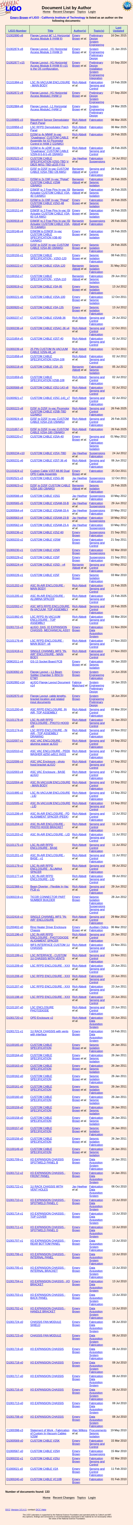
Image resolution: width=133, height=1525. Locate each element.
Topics (81, 11)
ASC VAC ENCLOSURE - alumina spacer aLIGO (46, 742)
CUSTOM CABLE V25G (45, 495)
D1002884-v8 (14, 106)
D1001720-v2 (14, 1017)
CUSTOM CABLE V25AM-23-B (49, 517)
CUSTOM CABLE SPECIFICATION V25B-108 (47, 379)
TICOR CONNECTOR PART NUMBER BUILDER (47, 898)
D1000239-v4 (14, 349)
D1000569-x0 (14, 1440)
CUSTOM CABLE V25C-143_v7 (50, 398)
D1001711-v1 (14, 1227)
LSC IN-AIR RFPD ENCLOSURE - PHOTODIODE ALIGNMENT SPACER (49, 937)
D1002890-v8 (14, 35)
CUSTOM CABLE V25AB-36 (47, 317)
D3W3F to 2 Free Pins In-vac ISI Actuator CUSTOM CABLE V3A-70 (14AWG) (50, 224)
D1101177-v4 (14, 876)
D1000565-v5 (14, 503)
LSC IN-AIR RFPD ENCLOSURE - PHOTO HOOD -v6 (49, 723)
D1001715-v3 (14, 627)
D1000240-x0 (14, 1479)
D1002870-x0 (14, 695)
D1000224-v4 (14, 564)
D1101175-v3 (14, 844)
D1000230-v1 (14, 550)
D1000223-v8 (14, 408)
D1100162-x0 (14, 1076)
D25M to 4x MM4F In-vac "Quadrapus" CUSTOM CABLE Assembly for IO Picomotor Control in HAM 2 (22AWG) (49, 139)
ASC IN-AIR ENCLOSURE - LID (50, 834)
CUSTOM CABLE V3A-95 (46, 286)
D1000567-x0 (14, 1451)
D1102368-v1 (14, 886)
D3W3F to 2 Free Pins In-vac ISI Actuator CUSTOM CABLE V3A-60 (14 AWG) (50, 213)
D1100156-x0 (14, 1138)
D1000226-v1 (14, 575)
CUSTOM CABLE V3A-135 (47, 307)
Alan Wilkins (79, 1430)
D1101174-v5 (14, 730)
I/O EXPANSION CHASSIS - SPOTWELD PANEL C (47, 1202)
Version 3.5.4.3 (18, 1509)
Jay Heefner (79, 158)
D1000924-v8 (14, 418)
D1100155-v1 (14, 255)
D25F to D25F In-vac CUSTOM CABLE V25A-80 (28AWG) (49, 246)
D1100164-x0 (14, 1055)
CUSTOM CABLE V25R (45, 550)
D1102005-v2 (14, 803)
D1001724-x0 (14, 1321)
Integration (95, 78)
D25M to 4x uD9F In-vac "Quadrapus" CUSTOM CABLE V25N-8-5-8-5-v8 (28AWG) (49, 151)
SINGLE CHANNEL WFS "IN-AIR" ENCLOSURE (48, 918)
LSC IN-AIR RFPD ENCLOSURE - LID (42, 878)
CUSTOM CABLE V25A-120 (47, 265)
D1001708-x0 (14, 1416)
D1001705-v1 (14, 1267)
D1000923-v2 (14, 485)
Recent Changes (64, 11)
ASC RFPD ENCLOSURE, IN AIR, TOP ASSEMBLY (48, 711)
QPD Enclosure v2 (41, 1017)
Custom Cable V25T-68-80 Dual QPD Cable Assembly (50, 472)
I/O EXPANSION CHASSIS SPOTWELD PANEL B (47, 1161)
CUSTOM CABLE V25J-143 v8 (49, 387)
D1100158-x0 (14, 1117)
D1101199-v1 (14, 955)
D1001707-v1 (14, 1240)
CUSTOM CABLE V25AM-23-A (49, 525)
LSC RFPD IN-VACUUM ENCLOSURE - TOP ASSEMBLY (45, 619)
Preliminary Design (96, 37)
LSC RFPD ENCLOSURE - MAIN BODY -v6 (47, 642)
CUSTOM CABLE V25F (45, 575)
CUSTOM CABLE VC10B (46, 1479)
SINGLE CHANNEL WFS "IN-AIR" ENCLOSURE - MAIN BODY (48, 654)
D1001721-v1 (14, 1031)
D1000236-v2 (14, 532)
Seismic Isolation (94, 184)
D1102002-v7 (14, 606)
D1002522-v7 (14, 158)
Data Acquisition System (96, 633)
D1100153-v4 (14, 244)
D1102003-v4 (14, 771)
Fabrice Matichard (78, 684)
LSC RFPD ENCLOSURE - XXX (50, 965)
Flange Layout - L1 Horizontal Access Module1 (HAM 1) (48, 108)
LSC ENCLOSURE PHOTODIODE (42, 1009)
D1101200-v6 (14, 709)
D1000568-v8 (14, 387)
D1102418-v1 (14, 651)
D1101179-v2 (14, 865)
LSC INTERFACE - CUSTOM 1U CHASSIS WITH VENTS (48, 957)
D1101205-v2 (14, 595)
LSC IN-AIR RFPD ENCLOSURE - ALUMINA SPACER (46, 868)
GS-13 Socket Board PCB (46, 661)
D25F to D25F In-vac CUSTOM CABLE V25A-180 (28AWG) (49, 431)
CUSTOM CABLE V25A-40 (47, 436)
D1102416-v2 (14, 916)
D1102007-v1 (14, 740)
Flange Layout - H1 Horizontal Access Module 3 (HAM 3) (48, 51)
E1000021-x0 (14, 1468)
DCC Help (41, 1509)
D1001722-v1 (14, 1186)
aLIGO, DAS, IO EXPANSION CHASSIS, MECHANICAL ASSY (50, 629)
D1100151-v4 (14, 210)
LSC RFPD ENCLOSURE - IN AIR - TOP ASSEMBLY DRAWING (48, 733)
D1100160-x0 (14, 1096)
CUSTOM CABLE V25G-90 (47, 478)
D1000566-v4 (14, 495)
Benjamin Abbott (78, 170)
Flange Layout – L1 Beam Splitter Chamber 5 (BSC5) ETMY (46, 675)
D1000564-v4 (14, 510)
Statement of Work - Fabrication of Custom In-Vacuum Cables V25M (49, 1433)
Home (46, 11)
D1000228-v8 (14, 148)
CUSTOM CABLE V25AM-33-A (49, 510)
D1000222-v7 (14, 265)
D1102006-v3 (14, 761)
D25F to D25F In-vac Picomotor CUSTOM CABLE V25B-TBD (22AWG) (49, 411)
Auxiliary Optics (98, 927)
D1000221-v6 (14, 296)
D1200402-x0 (14, 927)
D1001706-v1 (14, 1254)
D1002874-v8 (14, 49)
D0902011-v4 (14, 661)
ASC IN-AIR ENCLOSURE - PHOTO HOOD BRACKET (47, 826)
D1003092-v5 (14, 671)
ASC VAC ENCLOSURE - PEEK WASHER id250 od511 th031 (50, 753)
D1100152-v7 (14, 276)
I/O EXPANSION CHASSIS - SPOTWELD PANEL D (47, 1229)
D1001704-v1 (14, 1281)
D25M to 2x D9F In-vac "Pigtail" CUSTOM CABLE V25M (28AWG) (49, 182)
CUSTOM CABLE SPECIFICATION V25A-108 (47, 358)
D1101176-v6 (14, 640)
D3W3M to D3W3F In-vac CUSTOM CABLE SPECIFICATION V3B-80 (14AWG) (46, 236)
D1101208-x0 (14, 976)
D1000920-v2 (14, 307)
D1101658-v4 (14, 356)
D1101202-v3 (14, 585)
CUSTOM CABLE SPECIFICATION (41, 1046)
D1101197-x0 (14, 1007)
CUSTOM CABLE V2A (44, 1468)
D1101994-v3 (14, 82)
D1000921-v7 (14, 398)
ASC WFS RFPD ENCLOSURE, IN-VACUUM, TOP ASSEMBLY (50, 608)
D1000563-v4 (14, 517)
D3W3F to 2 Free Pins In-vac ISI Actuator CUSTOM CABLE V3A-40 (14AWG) (50, 192)
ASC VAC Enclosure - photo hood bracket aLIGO (47, 763)
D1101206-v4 (14, 813)
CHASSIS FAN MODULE (45, 1335)
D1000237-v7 (14, 317)
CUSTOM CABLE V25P (45, 557)
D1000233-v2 (14, 539)
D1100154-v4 (14, 200)
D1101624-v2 (14, 470)
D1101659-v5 (14, 377)
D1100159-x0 (14, 1107)
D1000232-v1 (14, 1458)
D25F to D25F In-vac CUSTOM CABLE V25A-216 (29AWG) (49, 420)
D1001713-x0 (14, 1403)
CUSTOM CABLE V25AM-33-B (49, 503)
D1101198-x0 (14, 996)
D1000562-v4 (14, 525)
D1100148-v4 (14, 231)
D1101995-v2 (14, 792)
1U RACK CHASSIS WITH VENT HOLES (46, 1188)
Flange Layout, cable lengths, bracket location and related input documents (48, 699)
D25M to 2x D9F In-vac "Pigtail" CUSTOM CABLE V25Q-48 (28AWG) (49, 203)
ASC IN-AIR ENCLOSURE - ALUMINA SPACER (47, 597)
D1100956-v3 (14, 127)
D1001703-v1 (14, 1294)
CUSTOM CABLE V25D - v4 (47, 564)
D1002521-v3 (14, 478)
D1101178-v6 (14, 719)
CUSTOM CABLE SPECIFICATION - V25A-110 (48, 278)
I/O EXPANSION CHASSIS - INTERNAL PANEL (47, 1256)
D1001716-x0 (14, 1389)
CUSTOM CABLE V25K (45, 1440)
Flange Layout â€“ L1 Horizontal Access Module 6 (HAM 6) (50, 37)
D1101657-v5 (14, 429)
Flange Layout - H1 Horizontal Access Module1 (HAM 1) (48, 94)
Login (92, 11)
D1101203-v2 (14, 834)
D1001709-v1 (14, 1159)
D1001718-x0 (14, 1362)
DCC (7, 1509)
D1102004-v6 (14, 782)
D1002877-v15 (15, 62)
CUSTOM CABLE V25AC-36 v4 (49, 328)
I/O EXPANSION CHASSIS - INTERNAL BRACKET (47, 1269)
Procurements (98, 1430)
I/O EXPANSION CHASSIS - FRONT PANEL (47, 1175)
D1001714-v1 (14, 1213)
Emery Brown (19, 17)
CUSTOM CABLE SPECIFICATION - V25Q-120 (48, 257)
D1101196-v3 (14, 934)
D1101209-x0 (14, 965)
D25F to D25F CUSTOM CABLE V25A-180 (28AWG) (50, 487)
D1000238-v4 (14, 328)
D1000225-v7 (14, 168)
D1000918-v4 (14, 220)
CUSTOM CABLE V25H (45, 1451)
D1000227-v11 (15, 179)
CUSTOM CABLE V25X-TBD (48, 453)
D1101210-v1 (14, 944)
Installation (96, 68)
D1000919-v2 (14, 286)
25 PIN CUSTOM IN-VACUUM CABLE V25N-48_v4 (49, 351)
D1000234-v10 (15, 453)
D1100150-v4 (14, 189)
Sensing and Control (97, 87)
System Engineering (96, 43)
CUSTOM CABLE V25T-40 (46, 338)
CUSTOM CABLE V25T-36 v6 (48, 460)
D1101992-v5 (14, 616)
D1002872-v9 (14, 92)
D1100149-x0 (14, 1149)
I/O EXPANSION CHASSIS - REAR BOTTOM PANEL (47, 1242)
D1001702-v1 (14, 1308)
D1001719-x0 (14, 1349)
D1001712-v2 (14, 1173)
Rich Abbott (79, 82)
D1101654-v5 (14, 338)
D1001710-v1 (14, 1200)
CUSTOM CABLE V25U (45, 1458)
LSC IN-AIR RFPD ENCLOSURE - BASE (43, 846)
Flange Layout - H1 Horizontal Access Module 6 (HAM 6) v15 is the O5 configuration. (49, 65)
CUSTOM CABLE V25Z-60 (47, 532)
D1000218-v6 (14, 366)
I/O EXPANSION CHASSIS (47, 1349)
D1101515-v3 (14, 134)
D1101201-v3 (14, 855)
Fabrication (96, 82)
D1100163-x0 (14, 1065)
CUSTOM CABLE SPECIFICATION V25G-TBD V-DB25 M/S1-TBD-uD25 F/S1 (49, 161)
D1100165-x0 (14, 1044)
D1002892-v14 (15, 682)
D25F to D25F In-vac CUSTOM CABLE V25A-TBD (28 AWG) (49, 170)
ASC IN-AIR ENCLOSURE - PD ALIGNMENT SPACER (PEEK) (49, 815)
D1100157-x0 (14, 1128)
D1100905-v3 (14, 119)
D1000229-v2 (14, 557)
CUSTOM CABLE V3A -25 (46, 366)
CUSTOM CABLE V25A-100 (47, 296)
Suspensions (97, 161)
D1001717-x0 (14, 1376)
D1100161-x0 (14, 1086)
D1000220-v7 (14, 436)
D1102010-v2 (14, 751)
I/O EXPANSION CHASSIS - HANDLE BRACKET (47, 1310)
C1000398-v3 (14, 1430)
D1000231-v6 (14, 460)
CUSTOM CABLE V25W (45, 539)
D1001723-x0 (14, 1335)
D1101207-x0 (14, 986)
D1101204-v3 (14, 824)
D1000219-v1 (14, 896)
